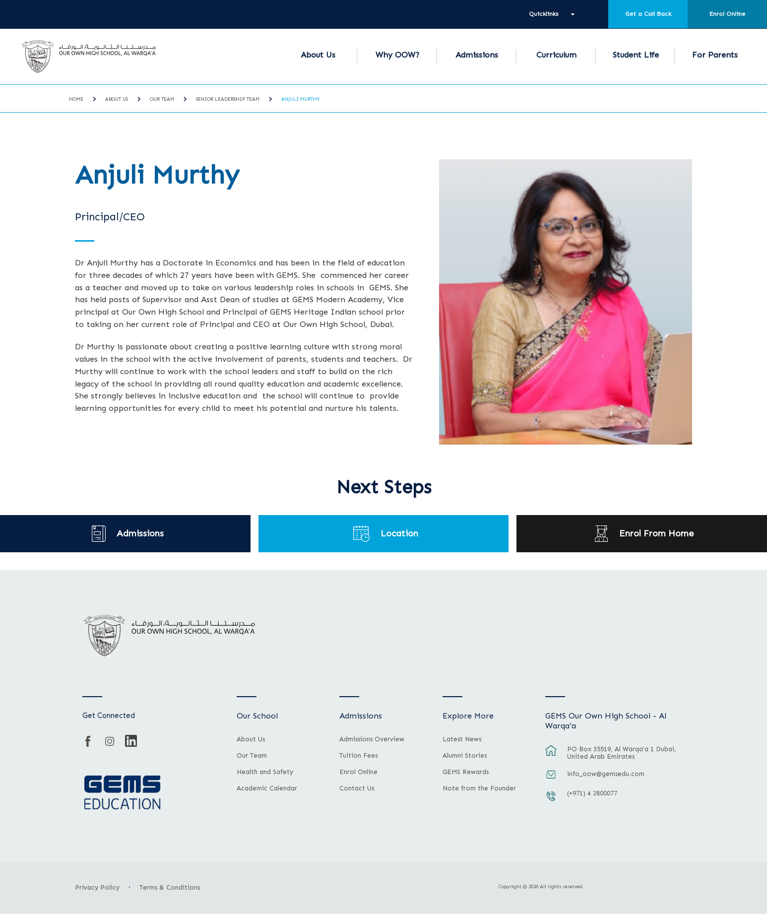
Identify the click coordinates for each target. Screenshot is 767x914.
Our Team (162, 99)
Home (76, 99)
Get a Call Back (648, 13)
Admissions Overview (371, 739)
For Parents (715, 55)
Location (399, 533)
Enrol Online (727, 13)
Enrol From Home (656, 533)
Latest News (462, 739)
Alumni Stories (465, 755)
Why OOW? (397, 55)
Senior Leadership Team (227, 99)
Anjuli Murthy (300, 99)
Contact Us (356, 788)
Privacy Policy (97, 887)
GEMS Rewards (466, 772)
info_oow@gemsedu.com (605, 774)
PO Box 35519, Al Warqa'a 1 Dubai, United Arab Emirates (621, 752)
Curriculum (556, 55)
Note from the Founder (479, 788)
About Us (318, 55)
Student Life (636, 55)
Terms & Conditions (169, 887)
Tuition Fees (358, 755)
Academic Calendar (267, 788)
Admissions (476, 55)
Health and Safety (265, 772)
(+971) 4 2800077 (592, 793)
